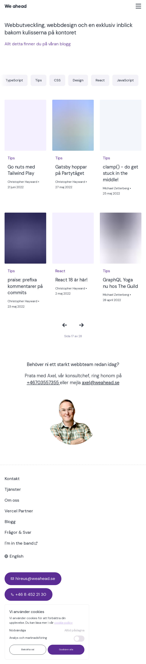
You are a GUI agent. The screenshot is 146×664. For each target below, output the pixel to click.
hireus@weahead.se (35, 578)
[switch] (79, 639)
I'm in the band (21, 543)
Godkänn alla (66, 649)
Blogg (10, 521)
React (100, 80)
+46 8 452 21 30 (30, 594)
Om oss (12, 500)
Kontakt (12, 478)
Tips (38, 80)
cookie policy (63, 623)
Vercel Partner (19, 511)
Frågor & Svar (18, 532)
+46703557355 (43, 382)
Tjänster (13, 489)
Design (78, 80)
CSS (57, 80)
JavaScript (125, 80)
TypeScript (14, 80)
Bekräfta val (27, 649)
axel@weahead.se (100, 382)
